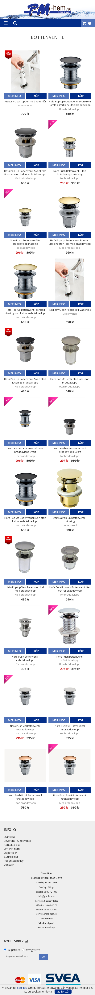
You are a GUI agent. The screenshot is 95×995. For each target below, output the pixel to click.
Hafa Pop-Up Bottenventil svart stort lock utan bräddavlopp (25, 519)
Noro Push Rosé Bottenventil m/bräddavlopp (69, 797)
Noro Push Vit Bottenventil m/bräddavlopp (70, 727)
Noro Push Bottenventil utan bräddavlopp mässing (69, 172)
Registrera (13, 950)
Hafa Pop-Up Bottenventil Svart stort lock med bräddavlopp (25, 380)
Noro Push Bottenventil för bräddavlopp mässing (25, 242)
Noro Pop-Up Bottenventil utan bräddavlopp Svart (25, 450)
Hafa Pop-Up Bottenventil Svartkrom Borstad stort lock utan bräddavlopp (70, 103)
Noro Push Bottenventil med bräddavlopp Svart (70, 450)
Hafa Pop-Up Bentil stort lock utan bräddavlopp (69, 380)
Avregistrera (33, 950)
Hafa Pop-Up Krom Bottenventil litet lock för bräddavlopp (69, 589)
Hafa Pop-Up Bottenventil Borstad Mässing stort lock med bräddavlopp (70, 242)
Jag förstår (62, 991)
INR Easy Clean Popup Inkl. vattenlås (70, 309)
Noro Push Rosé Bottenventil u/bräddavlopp (25, 797)
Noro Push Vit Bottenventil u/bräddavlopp (25, 727)
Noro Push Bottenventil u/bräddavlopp (69, 658)
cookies (22, 987)
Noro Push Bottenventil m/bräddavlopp (25, 658)
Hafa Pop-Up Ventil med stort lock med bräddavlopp (25, 589)
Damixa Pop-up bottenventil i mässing (69, 519)
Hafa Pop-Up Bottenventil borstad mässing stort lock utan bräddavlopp (25, 311)
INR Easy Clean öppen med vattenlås (25, 101)
